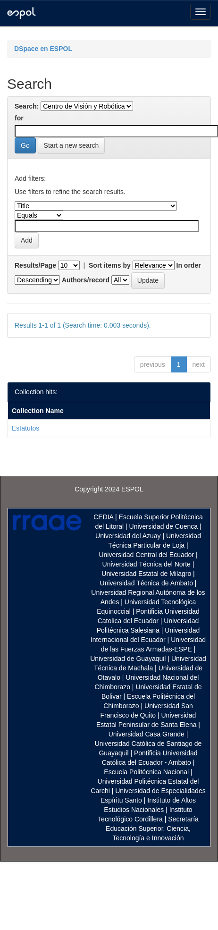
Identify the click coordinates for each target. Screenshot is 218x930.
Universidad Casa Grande (147, 734)
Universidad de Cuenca (163, 526)
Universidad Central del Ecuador (146, 554)
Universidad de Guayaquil (128, 658)
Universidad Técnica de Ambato (146, 583)
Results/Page (35, 265)
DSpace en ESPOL (43, 48)
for (19, 118)
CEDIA (103, 517)
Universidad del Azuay (128, 536)
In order (188, 265)
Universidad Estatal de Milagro (146, 573)
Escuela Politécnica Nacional (146, 772)
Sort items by (110, 265)
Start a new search (71, 145)
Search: (27, 106)
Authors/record (85, 280)
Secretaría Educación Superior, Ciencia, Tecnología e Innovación (152, 828)
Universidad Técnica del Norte (146, 564)
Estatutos (25, 428)
